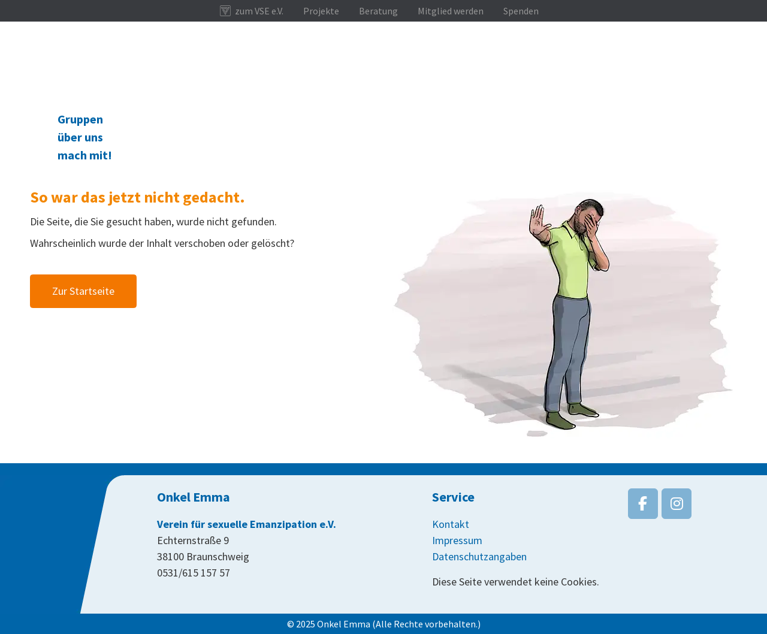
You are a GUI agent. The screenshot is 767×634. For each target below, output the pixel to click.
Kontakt (450, 524)
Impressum (457, 540)
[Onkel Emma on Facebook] (643, 503)
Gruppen (80, 118)
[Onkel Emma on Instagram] (676, 503)
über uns (80, 136)
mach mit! (85, 154)
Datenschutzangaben (479, 556)
